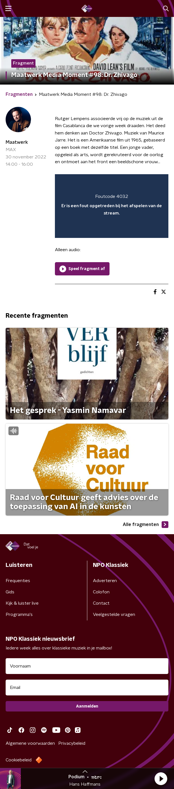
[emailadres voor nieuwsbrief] (87, 687)
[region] (111, 206)
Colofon (101, 592)
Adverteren (105, 580)
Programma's (19, 614)
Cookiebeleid (19, 760)
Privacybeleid (71, 743)
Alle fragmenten (145, 524)
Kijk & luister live (22, 603)
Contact (101, 603)
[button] (161, 779)
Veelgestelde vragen (114, 614)
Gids (10, 592)
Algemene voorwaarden (30, 743)
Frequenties (18, 580)
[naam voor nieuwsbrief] (87, 666)
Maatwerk (17, 142)
